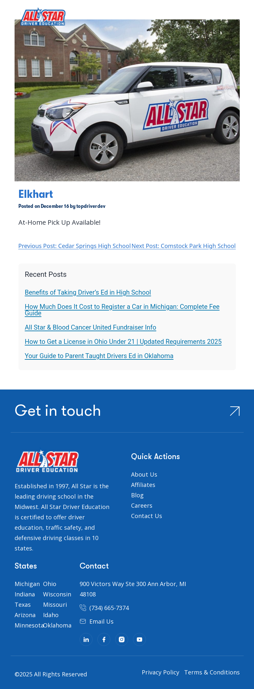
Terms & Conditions (212, 672)
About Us (144, 474)
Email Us (101, 621)
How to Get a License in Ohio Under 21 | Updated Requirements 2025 (123, 341)
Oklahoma (57, 625)
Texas (23, 604)
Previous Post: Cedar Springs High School (74, 246)
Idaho (51, 615)
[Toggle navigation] (8, 19)
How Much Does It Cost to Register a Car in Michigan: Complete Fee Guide (122, 310)
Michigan (27, 584)
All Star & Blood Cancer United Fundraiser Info (90, 327)
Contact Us (146, 516)
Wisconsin (57, 594)
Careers (141, 505)
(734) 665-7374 (109, 608)
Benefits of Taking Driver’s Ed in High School (88, 292)
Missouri (55, 604)
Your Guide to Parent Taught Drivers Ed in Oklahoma (99, 356)
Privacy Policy (160, 672)
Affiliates (143, 485)
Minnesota (29, 625)
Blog (137, 495)
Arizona (25, 615)
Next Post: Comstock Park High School (183, 246)
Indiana (25, 594)
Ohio (49, 584)
